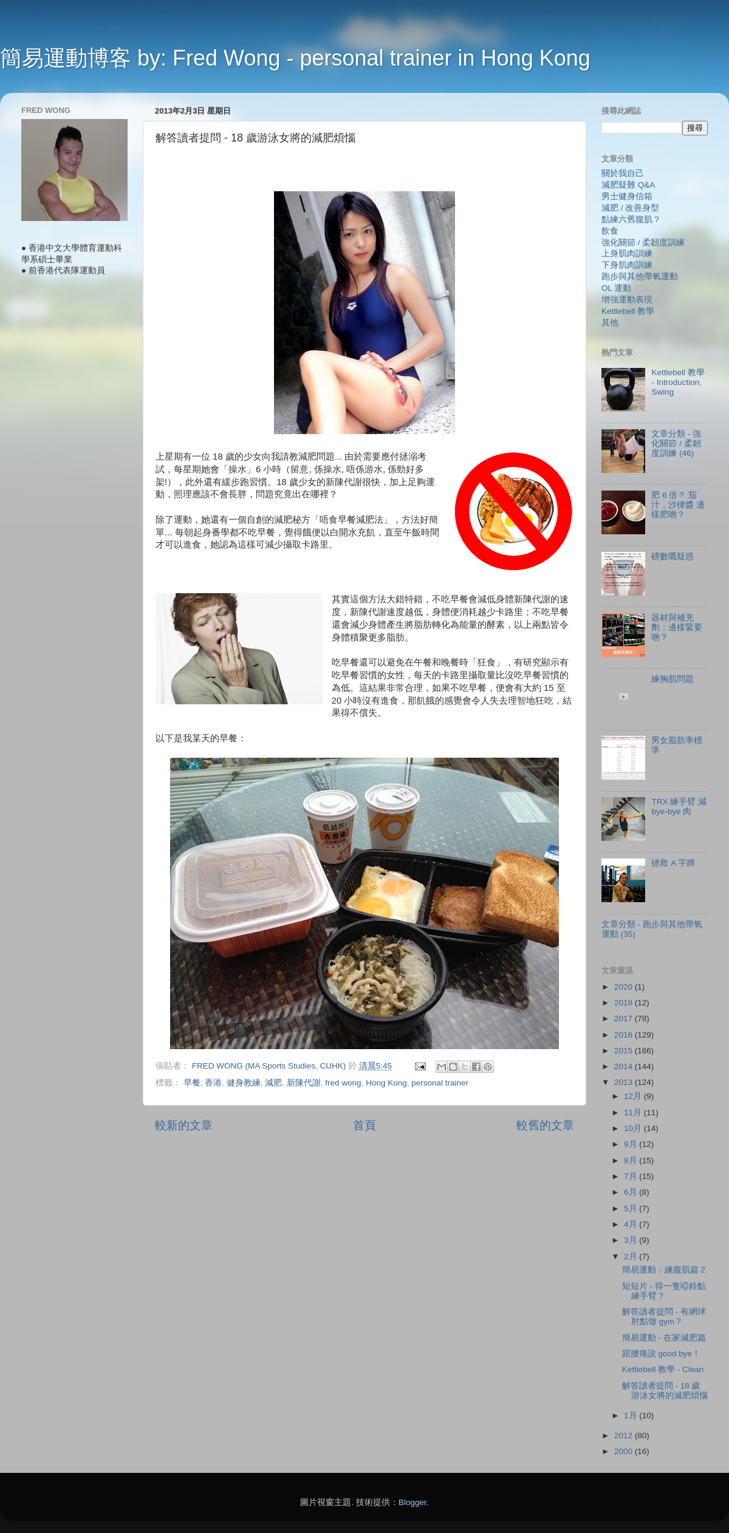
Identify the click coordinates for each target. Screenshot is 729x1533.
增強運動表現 (626, 299)
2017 (624, 1018)
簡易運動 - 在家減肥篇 (664, 1337)
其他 (609, 322)
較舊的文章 (545, 1125)
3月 (631, 1240)
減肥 (273, 1082)
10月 (634, 1128)
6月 (631, 1192)
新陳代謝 (304, 1082)
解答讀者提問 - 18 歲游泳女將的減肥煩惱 (665, 1390)
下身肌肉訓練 (626, 265)
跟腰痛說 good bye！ (661, 1353)
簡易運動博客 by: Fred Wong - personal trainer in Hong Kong (295, 58)
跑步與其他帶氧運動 (639, 276)
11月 (634, 1112)
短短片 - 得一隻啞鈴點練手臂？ (664, 1291)
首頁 (364, 1125)
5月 (631, 1208)
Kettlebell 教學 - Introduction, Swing (677, 382)
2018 (624, 1002)
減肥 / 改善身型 (630, 207)
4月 (631, 1224)
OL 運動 (616, 288)
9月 (631, 1144)
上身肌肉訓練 (626, 253)
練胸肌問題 (672, 679)
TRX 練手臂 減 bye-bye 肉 (679, 806)
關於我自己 (622, 173)
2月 (631, 1256)
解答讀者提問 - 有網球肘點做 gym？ (664, 1316)
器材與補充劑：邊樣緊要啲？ (676, 627)
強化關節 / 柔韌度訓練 (643, 242)
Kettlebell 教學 (627, 311)
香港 (213, 1082)
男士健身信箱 (626, 196)
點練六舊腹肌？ (631, 219)
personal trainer (439, 1082)
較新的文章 (184, 1125)
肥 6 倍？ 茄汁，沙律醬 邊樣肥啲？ (678, 505)
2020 (624, 986)
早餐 (191, 1082)
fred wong (343, 1082)
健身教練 (244, 1082)
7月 (631, 1176)
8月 (631, 1160)
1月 (631, 1415)
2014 (624, 1066)
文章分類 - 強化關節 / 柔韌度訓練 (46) (676, 443)
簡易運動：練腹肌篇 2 (663, 1269)
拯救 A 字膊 (673, 863)
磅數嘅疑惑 (672, 556)
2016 (624, 1034)
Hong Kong (386, 1082)
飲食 (609, 231)
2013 (624, 1082)
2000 (624, 1451)
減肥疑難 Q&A (628, 184)
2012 (624, 1435)
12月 (634, 1096)
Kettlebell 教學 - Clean (663, 1369)
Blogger (412, 1502)
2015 (624, 1050)
